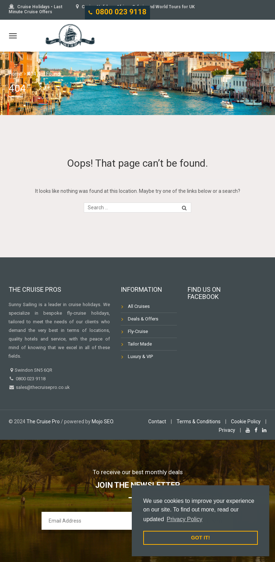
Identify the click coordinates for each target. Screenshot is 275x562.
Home (15, 74)
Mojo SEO (102, 421)
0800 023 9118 (121, 12)
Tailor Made (140, 344)
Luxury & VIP (140, 356)
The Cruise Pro (43, 421)
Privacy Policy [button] (184, 519)
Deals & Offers (143, 319)
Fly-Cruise (138, 331)
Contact (157, 421)
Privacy (227, 430)
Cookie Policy (246, 421)
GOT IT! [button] (200, 537)
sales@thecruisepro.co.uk (42, 387)
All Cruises (139, 306)
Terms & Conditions (199, 421)
